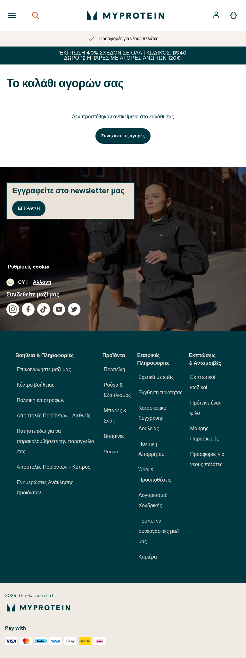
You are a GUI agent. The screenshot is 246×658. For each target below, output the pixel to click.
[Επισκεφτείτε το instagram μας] (12, 309)
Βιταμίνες (114, 436)
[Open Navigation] (12, 15)
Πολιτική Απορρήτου (151, 449)
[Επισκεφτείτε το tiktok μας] (43, 309)
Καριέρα (147, 557)
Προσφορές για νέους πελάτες (207, 459)
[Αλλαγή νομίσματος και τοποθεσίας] (123, 282)
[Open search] (35, 15)
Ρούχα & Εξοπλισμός (117, 390)
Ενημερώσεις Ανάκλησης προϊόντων (45, 487)
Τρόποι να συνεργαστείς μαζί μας (158, 531)
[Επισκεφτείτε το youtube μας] (59, 309)
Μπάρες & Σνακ (115, 415)
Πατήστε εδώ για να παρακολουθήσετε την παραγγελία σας (55, 441)
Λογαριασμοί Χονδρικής (152, 500)
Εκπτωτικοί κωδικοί (202, 382)
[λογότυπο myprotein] (125, 15)
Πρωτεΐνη (114, 369)
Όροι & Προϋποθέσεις (154, 474)
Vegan (111, 452)
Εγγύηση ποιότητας (160, 392)
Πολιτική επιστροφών (40, 400)
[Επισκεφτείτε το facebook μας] (28, 309)
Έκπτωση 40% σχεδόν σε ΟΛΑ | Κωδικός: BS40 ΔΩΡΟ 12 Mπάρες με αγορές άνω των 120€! (122, 55)
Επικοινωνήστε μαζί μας (44, 369)
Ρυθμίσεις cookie (28, 267)
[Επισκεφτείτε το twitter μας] (74, 309)
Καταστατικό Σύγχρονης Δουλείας (152, 418)
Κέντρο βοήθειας (35, 385)
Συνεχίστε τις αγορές (123, 136)
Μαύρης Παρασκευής (204, 433)
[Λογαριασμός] (217, 15)
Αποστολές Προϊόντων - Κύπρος (53, 467)
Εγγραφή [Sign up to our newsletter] (29, 208)
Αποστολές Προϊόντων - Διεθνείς (53, 416)
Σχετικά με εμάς (156, 377)
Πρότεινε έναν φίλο (206, 408)
